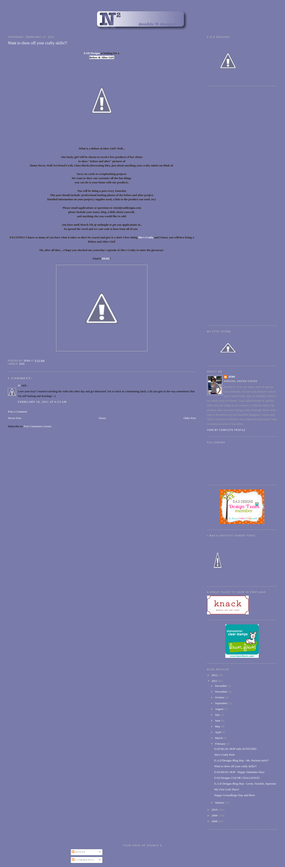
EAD (22, 364)
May (218, 726)
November (221, 691)
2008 (215, 821)
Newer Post (14, 418)
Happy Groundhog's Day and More (234, 795)
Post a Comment (17, 411)
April (218, 732)
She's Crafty (145, 237)
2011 (215, 681)
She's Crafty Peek (224, 754)
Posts (79, 852)
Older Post (189, 418)
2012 (215, 675)
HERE (106, 258)
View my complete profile (226, 430)
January (220, 802)
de (19, 385)
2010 (215, 809)
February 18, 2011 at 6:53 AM (42, 401)
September (221, 703)
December (221, 685)
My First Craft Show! (226, 789)
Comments (83, 859)
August (219, 709)
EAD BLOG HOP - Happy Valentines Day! (239, 772)
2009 (215, 815)
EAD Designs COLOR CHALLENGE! (237, 777)
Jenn (231, 377)
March (219, 738)
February (220, 743)
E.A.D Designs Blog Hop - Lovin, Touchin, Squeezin (245, 783)
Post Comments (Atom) (37, 426)
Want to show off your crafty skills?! (235, 766)
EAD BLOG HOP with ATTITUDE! (235, 748)
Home (102, 418)
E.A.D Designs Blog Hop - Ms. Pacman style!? (241, 760)
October (220, 697)
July (218, 714)
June (218, 720)
